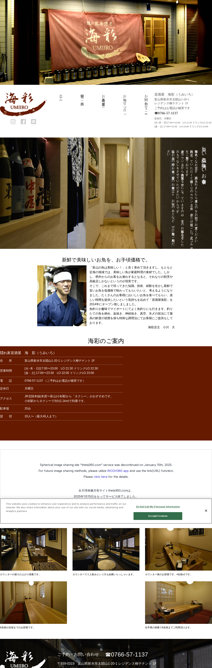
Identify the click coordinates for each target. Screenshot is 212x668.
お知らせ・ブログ (125, 103)
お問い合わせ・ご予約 (146, 101)
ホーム (61, 96)
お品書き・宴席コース (103, 99)
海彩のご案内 (82, 96)
